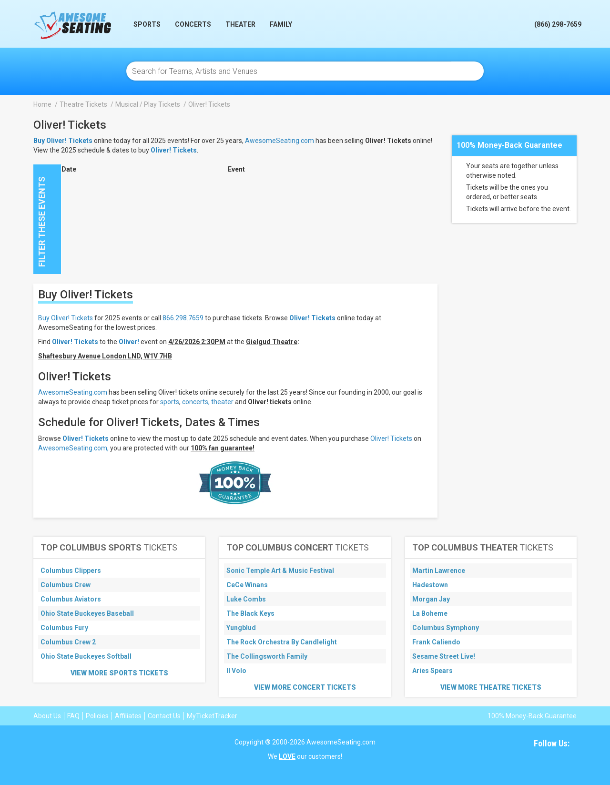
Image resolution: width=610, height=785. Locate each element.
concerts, (196, 402)
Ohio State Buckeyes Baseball (87, 613)
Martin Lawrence (438, 570)
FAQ (73, 716)
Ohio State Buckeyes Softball (86, 656)
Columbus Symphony (445, 628)
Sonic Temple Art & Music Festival (280, 570)
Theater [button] (240, 24)
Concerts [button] (193, 24)
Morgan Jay (431, 599)
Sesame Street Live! (443, 656)
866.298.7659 (183, 318)
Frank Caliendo (436, 642)
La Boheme (429, 613)
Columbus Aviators (71, 599)
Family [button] (281, 24)
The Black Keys (250, 613)
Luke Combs (246, 599)
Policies (97, 716)
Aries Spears (432, 670)
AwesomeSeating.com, (73, 448)
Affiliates (128, 716)
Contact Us (164, 716)
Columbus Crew (66, 585)
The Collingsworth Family (266, 656)
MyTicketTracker (212, 716)
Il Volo (236, 670)
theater (222, 402)
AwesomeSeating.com (279, 140)
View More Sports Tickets (119, 673)
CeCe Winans (247, 585)
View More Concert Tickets (305, 687)
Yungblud (241, 628)
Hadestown (430, 585)
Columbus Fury (64, 628)
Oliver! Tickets (174, 150)
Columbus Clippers (71, 570)
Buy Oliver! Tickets (65, 318)
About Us (47, 716)
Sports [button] (147, 24)
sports (169, 402)
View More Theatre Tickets (490, 687)
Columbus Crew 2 (68, 642)
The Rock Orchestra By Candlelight (281, 642)
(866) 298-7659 (557, 24)
